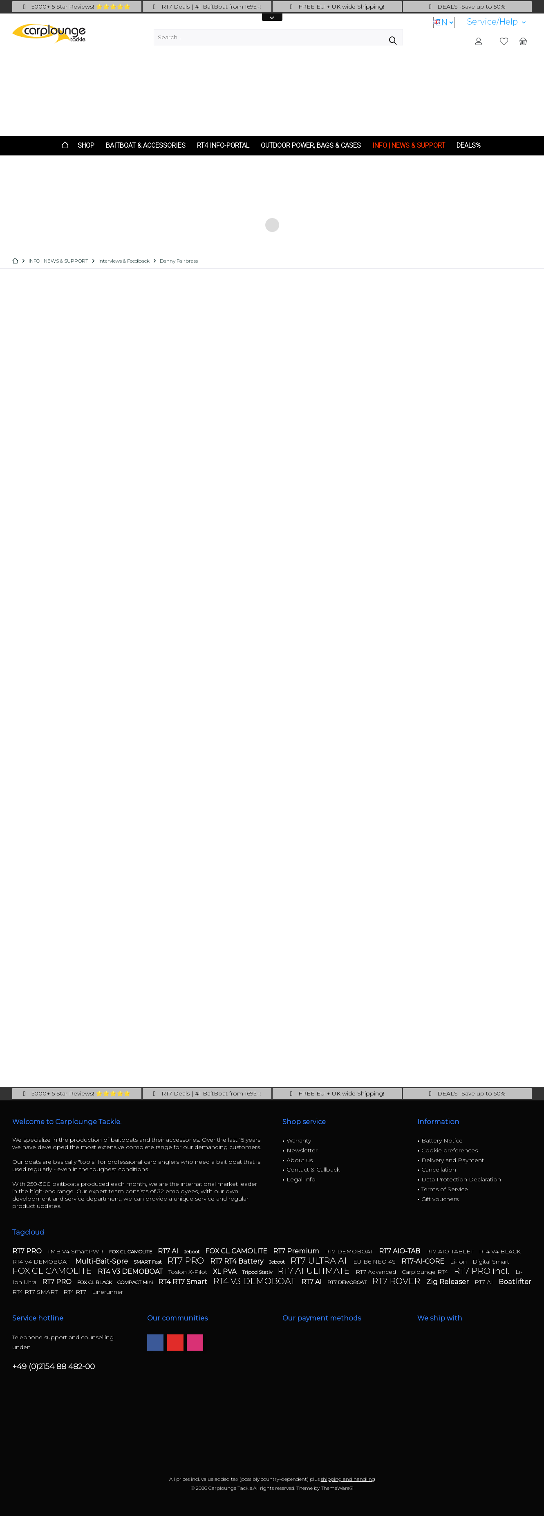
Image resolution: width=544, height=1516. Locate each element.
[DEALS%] (468, 145)
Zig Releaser (448, 1282)
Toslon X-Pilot (188, 1271)
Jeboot (192, 1251)
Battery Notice (442, 1140)
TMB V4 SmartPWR (76, 1251)
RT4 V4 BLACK (500, 1251)
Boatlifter (515, 1282)
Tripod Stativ (257, 1272)
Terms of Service (444, 1189)
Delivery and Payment (452, 1160)
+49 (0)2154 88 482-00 (53, 1366)
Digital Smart (490, 1261)
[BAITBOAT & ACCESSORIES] (145, 145)
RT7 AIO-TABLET (450, 1251)
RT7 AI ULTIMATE (314, 1271)
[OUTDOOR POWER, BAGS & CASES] (311, 145)
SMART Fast (148, 1262)
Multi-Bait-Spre (102, 1261)
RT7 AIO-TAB (400, 1251)
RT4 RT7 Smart (183, 1282)
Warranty (299, 1140)
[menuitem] (496, 22)
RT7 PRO (27, 1251)
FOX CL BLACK (95, 1282)
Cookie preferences (449, 1150)
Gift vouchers (440, 1199)
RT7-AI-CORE (423, 1261)
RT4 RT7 (75, 1292)
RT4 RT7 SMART (35, 1292)
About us (300, 1160)
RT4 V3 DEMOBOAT (131, 1271)
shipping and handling (348, 1479)
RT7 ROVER (397, 1281)
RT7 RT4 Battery (237, 1261)
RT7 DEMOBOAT (350, 1251)
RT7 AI (169, 1251)
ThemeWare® (337, 1488)
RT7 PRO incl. (482, 1271)
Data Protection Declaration (461, 1179)
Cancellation (438, 1169)
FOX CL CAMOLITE (131, 1251)
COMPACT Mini (135, 1282)
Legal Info (301, 1179)
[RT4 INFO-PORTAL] (223, 145)
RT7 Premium (297, 1251)
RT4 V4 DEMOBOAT (41, 1261)
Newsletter (302, 1150)
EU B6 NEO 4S (375, 1261)
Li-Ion (459, 1261)
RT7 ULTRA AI (319, 1260)
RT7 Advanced (377, 1271)
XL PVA (225, 1271)
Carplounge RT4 (426, 1271)
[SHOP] (86, 145)
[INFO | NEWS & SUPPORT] (409, 145)
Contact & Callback (313, 1169)
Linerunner (107, 1292)
